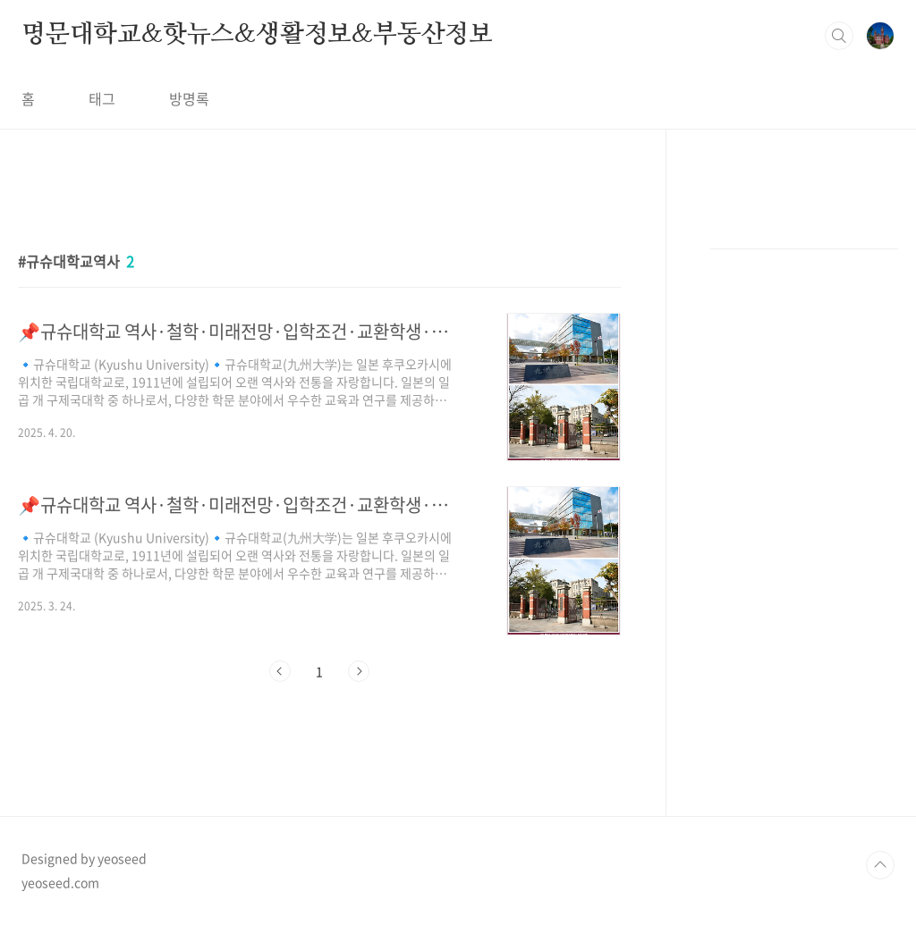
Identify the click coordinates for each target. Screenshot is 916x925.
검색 (839, 35)
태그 (102, 98)
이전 (280, 671)
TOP (880, 865)
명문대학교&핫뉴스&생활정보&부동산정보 (257, 34)
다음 (358, 671)
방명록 (189, 98)
